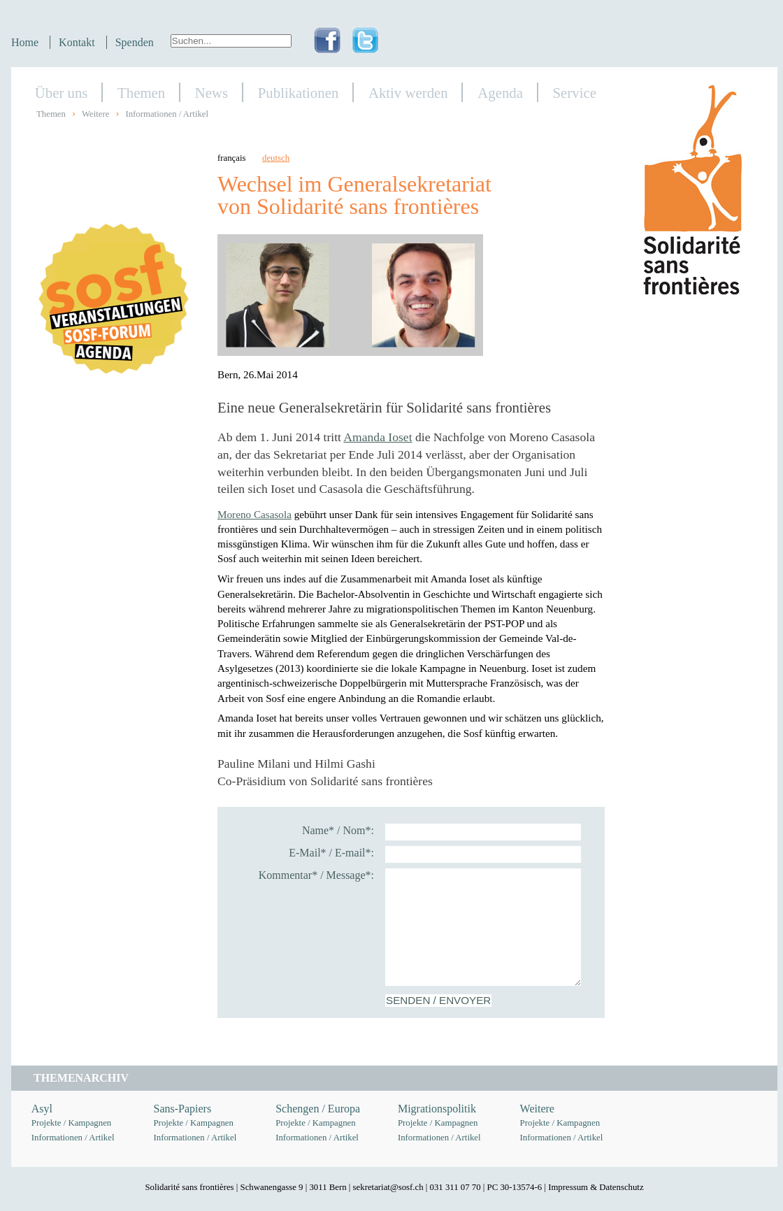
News (211, 93)
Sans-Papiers (183, 1109)
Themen (141, 93)
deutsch (275, 158)
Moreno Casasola (254, 514)
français (231, 158)
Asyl (41, 1109)
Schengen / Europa (317, 1109)
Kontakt (77, 42)
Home (24, 42)
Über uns (61, 93)
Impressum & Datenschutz (595, 1187)
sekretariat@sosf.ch (388, 1187)
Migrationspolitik (437, 1109)
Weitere (95, 114)
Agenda (500, 93)
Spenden (134, 42)
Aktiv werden (408, 93)
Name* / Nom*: (338, 830)
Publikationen (298, 93)
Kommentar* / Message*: (316, 875)
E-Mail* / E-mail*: (331, 853)
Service (574, 93)
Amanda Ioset (377, 437)
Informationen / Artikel (166, 114)
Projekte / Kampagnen (71, 1123)
